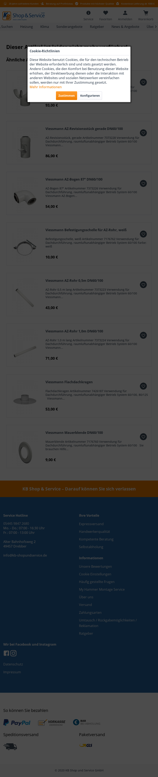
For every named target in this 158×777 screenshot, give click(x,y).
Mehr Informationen (46, 87)
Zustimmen (66, 96)
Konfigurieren (90, 96)
